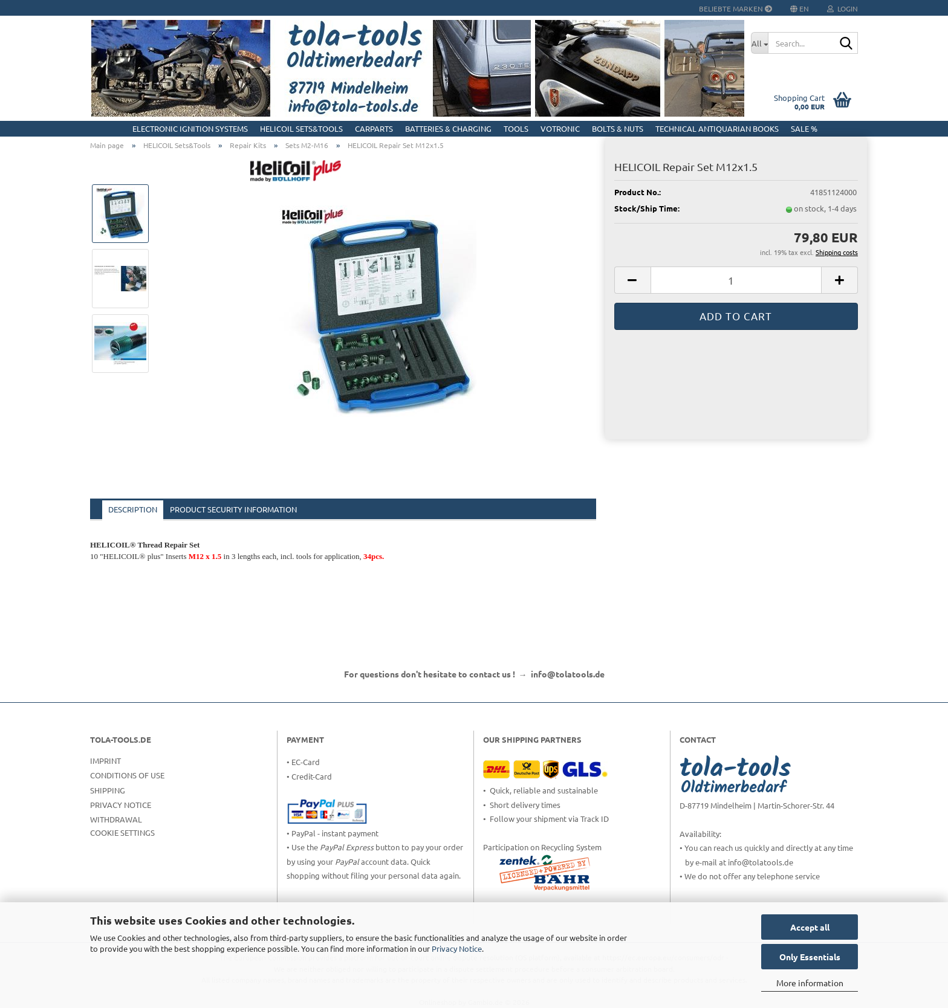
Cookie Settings (122, 832)
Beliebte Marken (735, 8)
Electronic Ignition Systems (190, 128)
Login (842, 8)
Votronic (560, 128)
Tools (516, 128)
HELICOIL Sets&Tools (301, 128)
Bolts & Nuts (617, 128)
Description (132, 509)
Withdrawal (116, 819)
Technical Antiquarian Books (717, 128)
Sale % (804, 128)
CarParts (374, 128)
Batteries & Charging (448, 128)
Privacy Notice (457, 948)
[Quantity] (736, 280)
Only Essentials (809, 956)
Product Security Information (233, 509)
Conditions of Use (127, 775)
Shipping (107, 790)
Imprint (105, 760)
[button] (632, 280)
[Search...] (759, 43)
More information (809, 982)
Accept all (810, 927)
